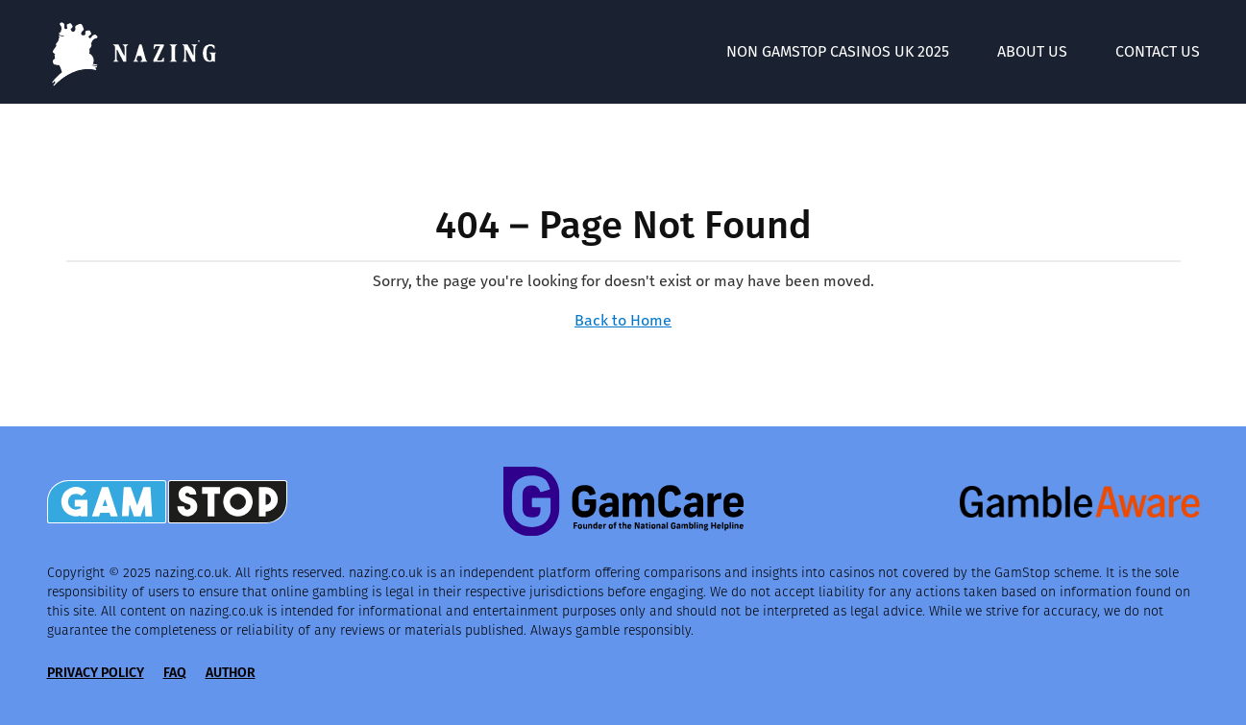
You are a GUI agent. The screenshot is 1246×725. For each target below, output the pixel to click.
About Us (1032, 51)
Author (231, 673)
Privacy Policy (95, 673)
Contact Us (1157, 51)
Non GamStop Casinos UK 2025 (837, 51)
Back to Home (623, 320)
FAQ (174, 673)
